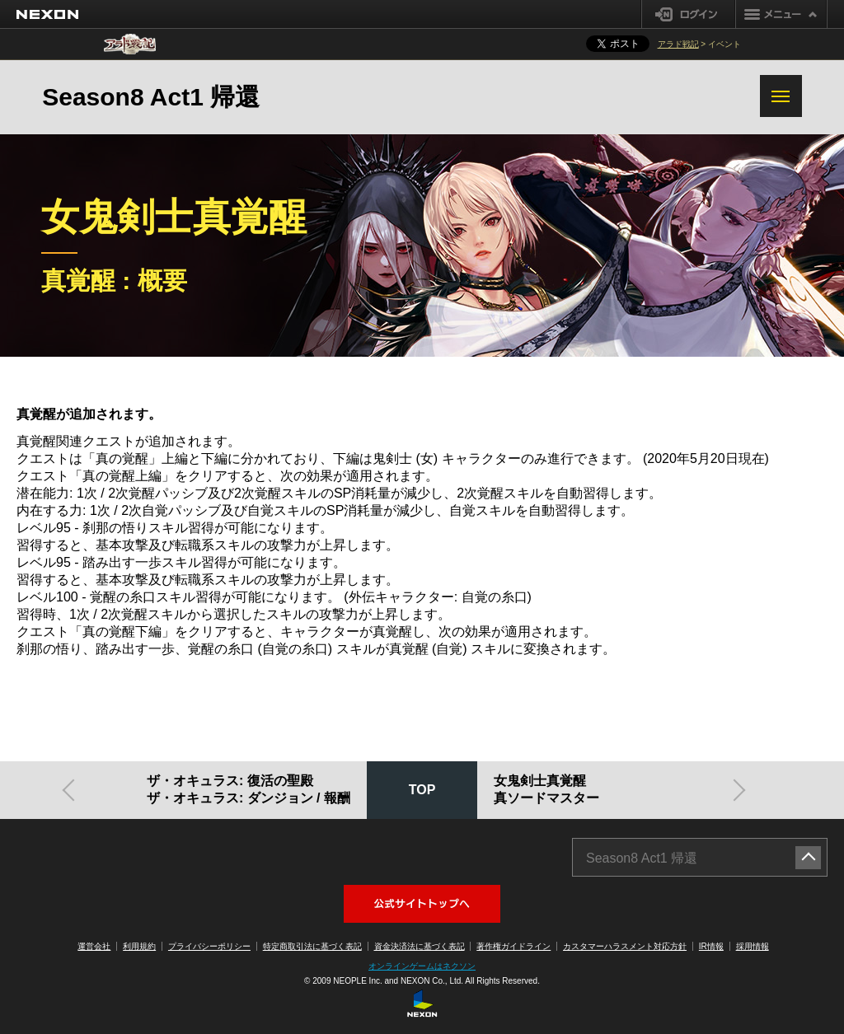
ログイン (688, 14)
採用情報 (752, 946)
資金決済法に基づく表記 (419, 946)
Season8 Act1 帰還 (151, 96)
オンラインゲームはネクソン (422, 966)
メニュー (781, 14)
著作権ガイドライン (513, 946)
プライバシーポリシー (209, 946)
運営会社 (93, 946)
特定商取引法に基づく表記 (312, 946)
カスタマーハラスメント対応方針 (625, 946)
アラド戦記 (678, 44)
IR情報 (711, 946)
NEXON (47, 14)
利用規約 (139, 946)
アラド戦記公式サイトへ (422, 904)
